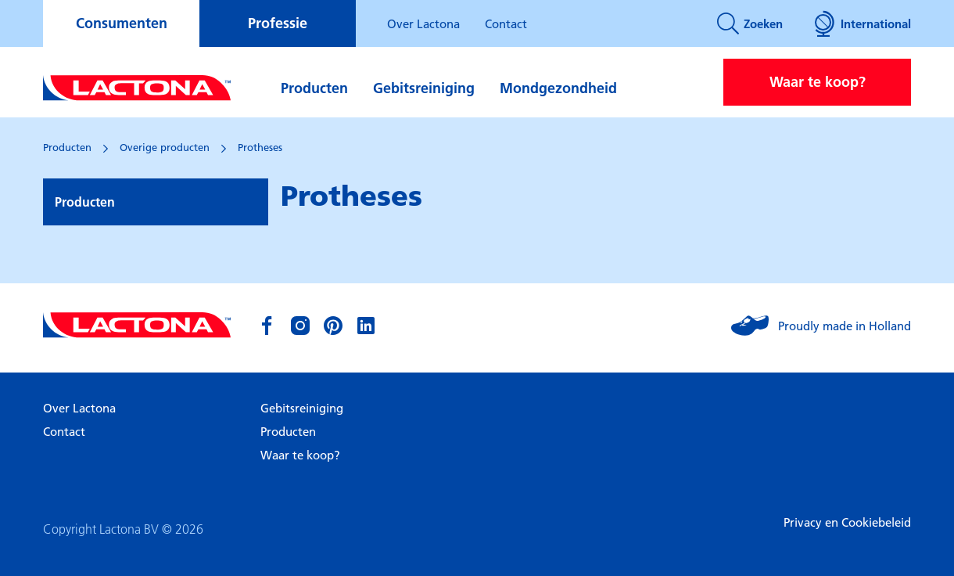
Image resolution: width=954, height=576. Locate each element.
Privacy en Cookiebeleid (847, 522)
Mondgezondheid (558, 88)
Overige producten (165, 147)
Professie (277, 23)
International (862, 23)
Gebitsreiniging (424, 88)
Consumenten (121, 23)
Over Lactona (423, 23)
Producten (314, 88)
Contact (506, 23)
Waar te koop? (817, 82)
